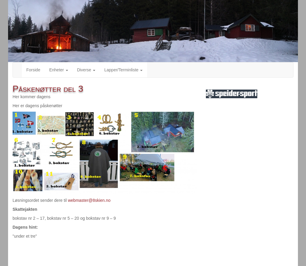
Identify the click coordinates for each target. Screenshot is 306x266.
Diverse (86, 69)
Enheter (58, 69)
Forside (33, 69)
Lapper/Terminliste (123, 69)
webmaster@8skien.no (89, 200)
